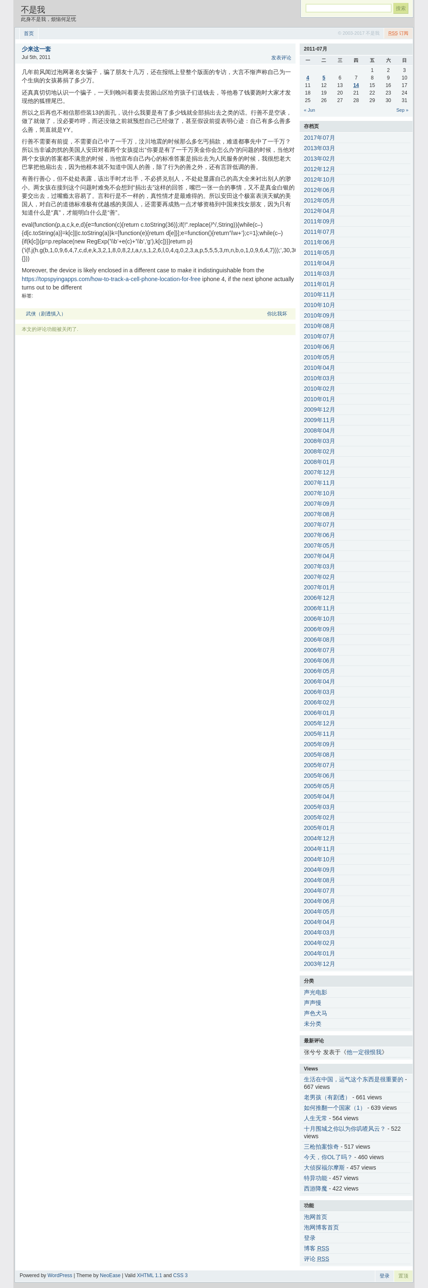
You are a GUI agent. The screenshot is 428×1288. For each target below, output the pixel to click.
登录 (310, 1237)
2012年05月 (319, 200)
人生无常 (315, 1118)
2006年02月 (319, 702)
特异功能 (315, 1178)
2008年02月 (319, 451)
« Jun (309, 110)
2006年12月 (319, 597)
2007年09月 (319, 503)
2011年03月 (319, 273)
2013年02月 (319, 158)
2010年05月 (319, 357)
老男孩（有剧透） (327, 1097)
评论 (316, 1258)
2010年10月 (319, 305)
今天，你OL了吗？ (328, 1157)
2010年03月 (319, 378)
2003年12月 (319, 963)
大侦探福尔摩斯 (324, 1167)
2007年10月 (319, 493)
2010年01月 (319, 399)
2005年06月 (319, 775)
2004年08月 (319, 880)
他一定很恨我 (364, 1052)
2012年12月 (319, 169)
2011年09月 (319, 221)
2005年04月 (319, 796)
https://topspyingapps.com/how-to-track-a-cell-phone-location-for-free (111, 279)
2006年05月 (319, 671)
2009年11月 (319, 420)
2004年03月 (319, 932)
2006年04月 (319, 681)
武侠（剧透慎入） (46, 314)
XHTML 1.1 (149, 1275)
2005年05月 (319, 786)
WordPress (60, 1275)
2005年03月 (319, 807)
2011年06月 (319, 242)
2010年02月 (319, 388)
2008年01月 (319, 461)
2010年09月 (319, 315)
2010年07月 (319, 336)
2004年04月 (319, 922)
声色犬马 (315, 1013)
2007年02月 (319, 577)
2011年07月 (319, 231)
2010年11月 (319, 294)
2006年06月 (319, 660)
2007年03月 (319, 566)
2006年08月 (319, 639)
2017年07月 (319, 137)
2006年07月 (319, 650)
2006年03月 (319, 692)
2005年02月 (319, 817)
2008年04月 (319, 430)
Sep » (402, 110)
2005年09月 (319, 744)
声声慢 (312, 1002)
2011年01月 (319, 284)
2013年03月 (319, 148)
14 (356, 85)
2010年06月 (319, 346)
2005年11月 (319, 733)
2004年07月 (319, 890)
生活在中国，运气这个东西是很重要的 (353, 1079)
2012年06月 (319, 190)
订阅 (398, 33)
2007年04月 (319, 556)
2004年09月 (319, 869)
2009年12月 (319, 409)
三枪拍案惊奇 (321, 1146)
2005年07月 (319, 765)
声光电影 (315, 992)
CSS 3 (180, 1275)
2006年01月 (319, 712)
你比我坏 (277, 314)
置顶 (403, 1276)
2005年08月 (319, 754)
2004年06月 (319, 901)
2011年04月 (319, 263)
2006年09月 (319, 629)
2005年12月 (319, 723)
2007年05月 (319, 545)
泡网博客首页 (321, 1227)
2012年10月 (319, 179)
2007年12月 (319, 472)
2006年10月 (319, 618)
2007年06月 (319, 535)
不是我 (33, 9)
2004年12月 (319, 838)
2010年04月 (319, 367)
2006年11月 (319, 608)
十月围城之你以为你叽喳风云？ (345, 1128)
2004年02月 (319, 943)
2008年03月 (319, 441)
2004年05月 (319, 911)
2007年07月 (319, 524)
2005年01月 (319, 828)
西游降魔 (315, 1188)
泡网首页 (315, 1217)
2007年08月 (319, 514)
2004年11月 (319, 848)
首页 (29, 33)
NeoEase (110, 1275)
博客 (316, 1248)
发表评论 (281, 58)
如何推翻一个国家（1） (335, 1107)
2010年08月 (319, 326)
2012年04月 (319, 210)
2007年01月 (319, 587)
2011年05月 (319, 252)
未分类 (312, 1023)
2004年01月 (319, 953)
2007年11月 (319, 482)
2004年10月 (319, 859)
